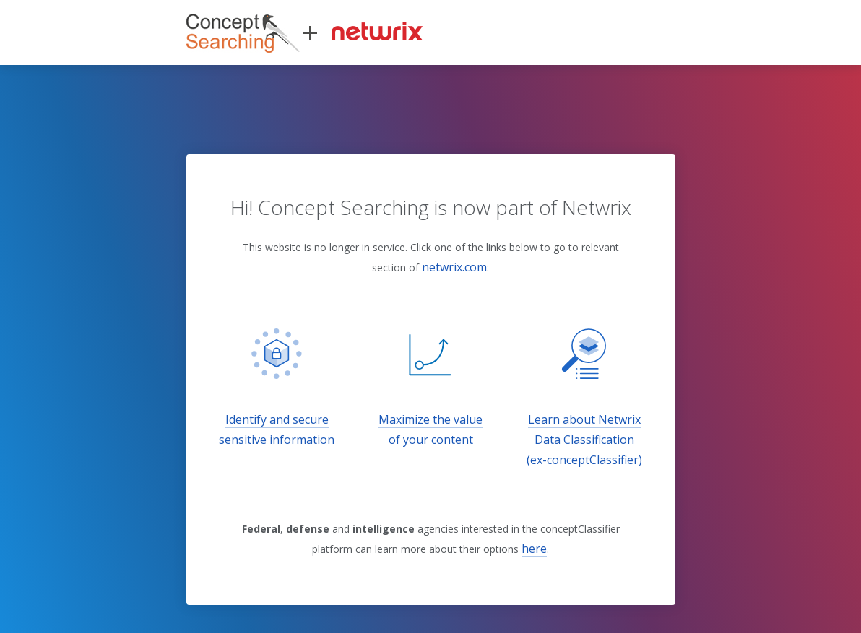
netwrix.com (454, 267)
